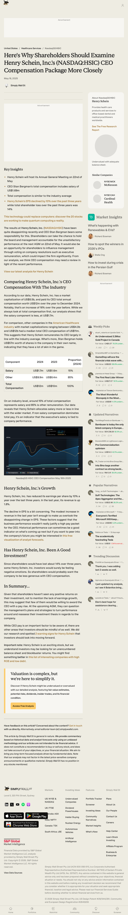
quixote (98, 598)
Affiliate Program (114, 846)
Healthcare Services (31, 48)
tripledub (100, 390)
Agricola (98, 580)
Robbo (98, 532)
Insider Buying (72, 817)
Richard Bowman (103, 236)
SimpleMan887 (101, 353)
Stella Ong (100, 255)
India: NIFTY (50, 820)
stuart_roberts (101, 333)
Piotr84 (98, 562)
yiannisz (98, 374)
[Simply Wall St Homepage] (5, 1)
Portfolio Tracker (94, 798)
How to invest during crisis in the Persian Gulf (105, 265)
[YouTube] (17, 804)
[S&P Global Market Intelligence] (14, 842)
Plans (108, 798)
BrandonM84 (100, 441)
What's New (92, 831)
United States (11, 48)
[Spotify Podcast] (23, 805)
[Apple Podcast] (28, 805)
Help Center (112, 831)
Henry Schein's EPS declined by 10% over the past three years (44, 201)
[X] (11, 805)
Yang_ (97, 491)
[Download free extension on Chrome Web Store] (21, 824)
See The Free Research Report (104, 128)
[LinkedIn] (6, 805)
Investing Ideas (93, 810)
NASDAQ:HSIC (53, 228)
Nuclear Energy (72, 823)
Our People (111, 810)
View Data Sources (13, 872)
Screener (90, 804)
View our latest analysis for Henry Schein (28, 271)
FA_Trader (99, 461)
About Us (110, 804)
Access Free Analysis (23, 706)
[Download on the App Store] (14, 816)
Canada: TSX (51, 825)
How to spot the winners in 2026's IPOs (106, 246)
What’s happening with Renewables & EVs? (103, 228)
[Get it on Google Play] (36, 816)
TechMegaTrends (102, 420)
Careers (110, 822)
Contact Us (111, 816)
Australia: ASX (52, 814)
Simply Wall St (18, 85)
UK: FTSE (49, 808)
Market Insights (93, 825)
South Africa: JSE (53, 831)
